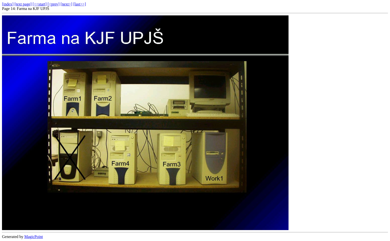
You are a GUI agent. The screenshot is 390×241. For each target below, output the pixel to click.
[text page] (23, 4)
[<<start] (40, 4)
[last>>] (79, 4)
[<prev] (53, 4)
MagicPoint (33, 237)
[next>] (66, 4)
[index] (7, 4)
